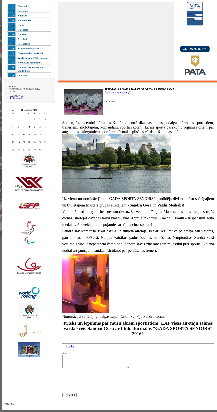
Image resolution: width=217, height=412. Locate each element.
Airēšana (22, 15)
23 (35, 142)
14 (24, 134)
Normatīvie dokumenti (29, 63)
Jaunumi (22, 6)
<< (13, 110)
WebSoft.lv (9, 406)
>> (45, 110)
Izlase (21, 25)
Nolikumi (22, 34)
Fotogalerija (24, 44)
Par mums (23, 11)
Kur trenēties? (25, 20)
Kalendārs (23, 30)
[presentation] (92, 387)
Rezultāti (22, 39)
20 (19, 142)
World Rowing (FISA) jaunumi (33, 58)
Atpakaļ (70, 346)
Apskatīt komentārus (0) (118, 92)
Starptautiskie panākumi (30, 53)
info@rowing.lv (16, 98)
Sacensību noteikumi (29, 48)
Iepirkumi (23, 75)
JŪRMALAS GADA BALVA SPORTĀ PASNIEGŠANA (140, 89)
